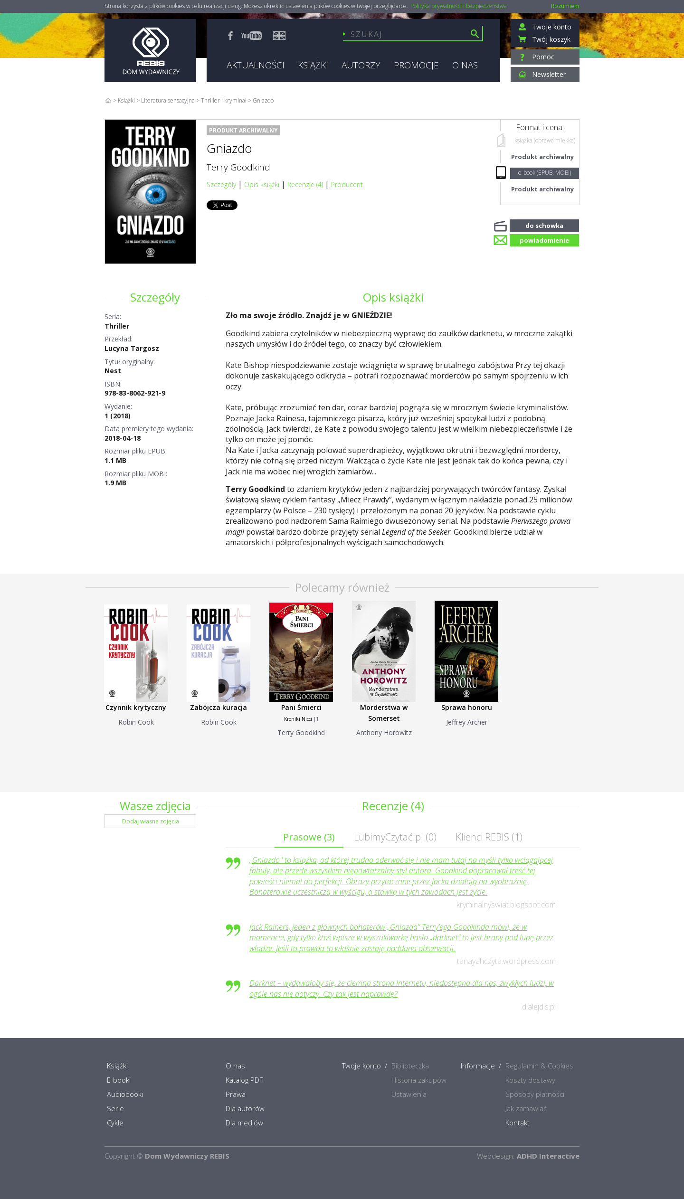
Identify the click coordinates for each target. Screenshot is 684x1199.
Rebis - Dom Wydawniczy (150, 50)
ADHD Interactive (548, 1156)
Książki (126, 100)
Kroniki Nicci (298, 719)
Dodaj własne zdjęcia (150, 821)
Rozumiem (565, 6)
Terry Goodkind (238, 167)
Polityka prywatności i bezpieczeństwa (458, 6)
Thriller (116, 325)
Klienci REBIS (489, 837)
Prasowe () (309, 837)
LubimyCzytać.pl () (395, 837)
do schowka (544, 224)
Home (108, 100)
